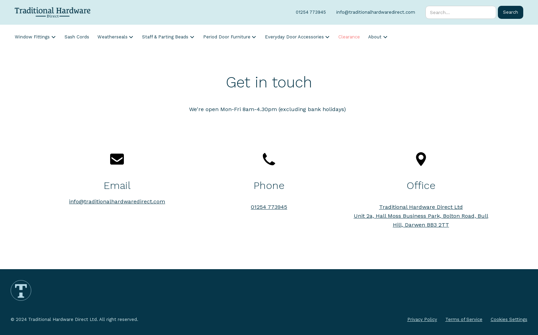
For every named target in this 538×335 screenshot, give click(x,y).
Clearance (349, 36)
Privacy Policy (422, 319)
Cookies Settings (509, 319)
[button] (35, 37)
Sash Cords (77, 36)
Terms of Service (463, 319)
